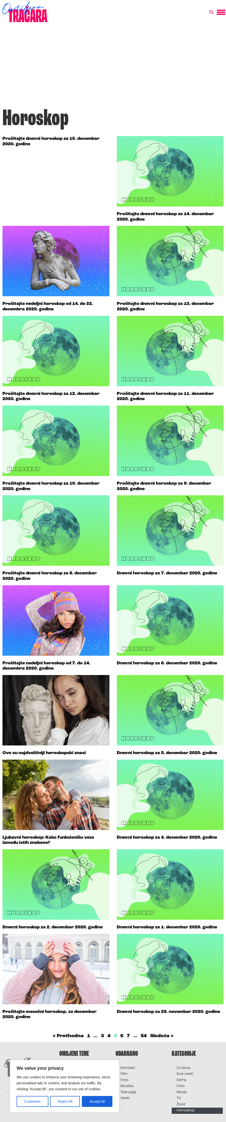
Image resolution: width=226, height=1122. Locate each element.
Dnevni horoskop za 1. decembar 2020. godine (167, 927)
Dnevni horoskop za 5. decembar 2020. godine (167, 753)
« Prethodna (68, 1035)
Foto (125, 1080)
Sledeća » (162, 1035)
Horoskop (186, 1110)
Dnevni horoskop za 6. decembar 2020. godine (167, 663)
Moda (182, 1092)
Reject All (65, 1101)
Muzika (127, 1086)
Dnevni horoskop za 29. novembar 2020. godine (168, 1011)
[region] (64, 1086)
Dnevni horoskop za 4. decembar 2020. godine (167, 837)
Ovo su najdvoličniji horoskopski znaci (44, 753)
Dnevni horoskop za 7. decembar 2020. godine (167, 573)
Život (181, 1104)
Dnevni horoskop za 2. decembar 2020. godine (52, 927)
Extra (181, 1080)
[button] (211, 12)
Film (124, 1074)
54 (144, 1035)
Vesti (125, 1098)
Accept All (97, 1101)
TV (179, 1098)
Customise (32, 1101)
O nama (184, 1068)
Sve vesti (185, 1074)
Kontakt (128, 1068)
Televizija (128, 1092)
